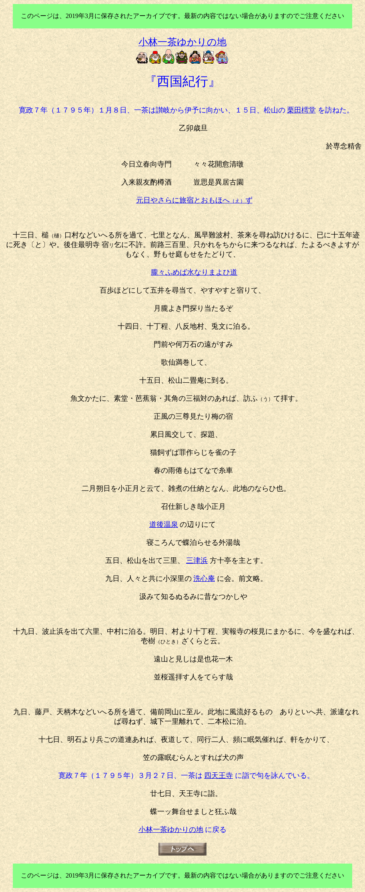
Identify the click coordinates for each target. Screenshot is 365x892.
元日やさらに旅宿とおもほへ (194, 200)
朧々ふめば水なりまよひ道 (194, 272)
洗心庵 (204, 579)
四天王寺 (218, 775)
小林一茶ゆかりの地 (170, 830)
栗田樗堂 (301, 110)
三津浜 (197, 560)
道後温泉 (163, 524)
